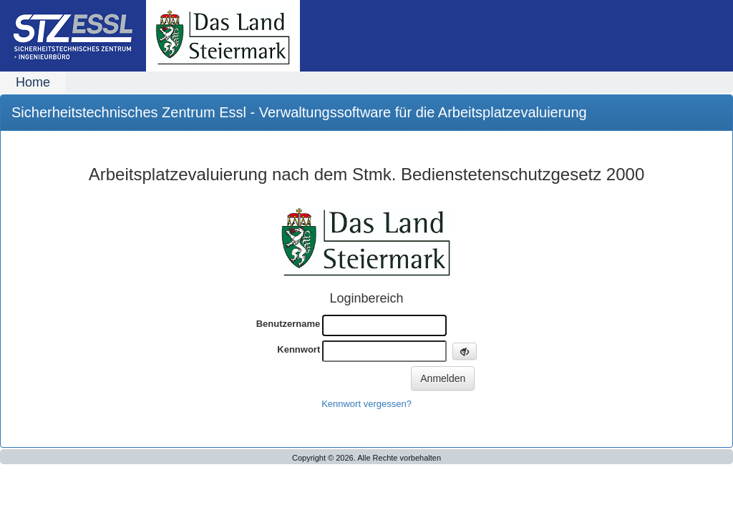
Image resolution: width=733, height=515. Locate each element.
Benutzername (288, 323)
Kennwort (298, 349)
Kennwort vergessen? (366, 403)
